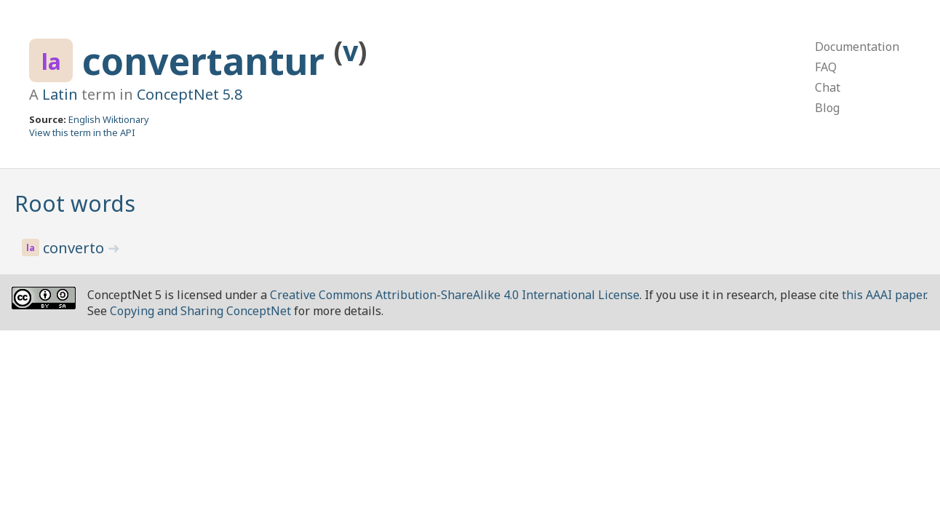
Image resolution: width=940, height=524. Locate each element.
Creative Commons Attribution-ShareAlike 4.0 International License (455, 295)
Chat (827, 87)
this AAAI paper (883, 295)
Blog (827, 108)
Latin (60, 94)
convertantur (208, 61)
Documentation (857, 47)
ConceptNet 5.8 (189, 94)
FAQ (826, 67)
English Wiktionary (108, 119)
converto (75, 248)
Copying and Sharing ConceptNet (200, 311)
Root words (75, 203)
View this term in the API (82, 132)
